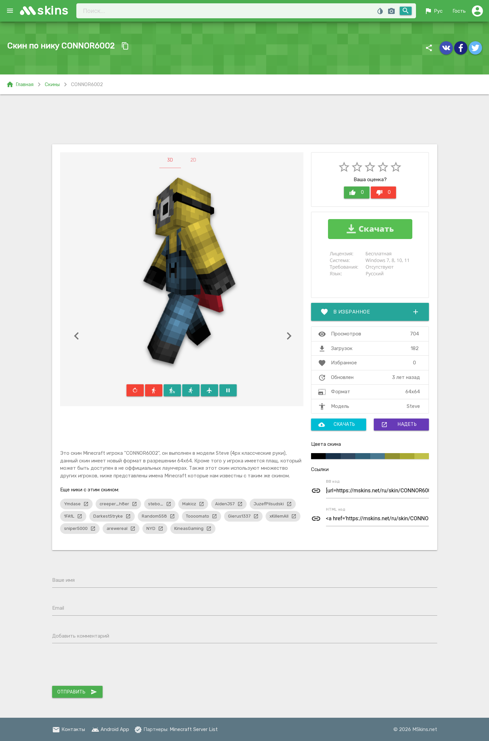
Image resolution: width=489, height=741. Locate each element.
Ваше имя (63, 580)
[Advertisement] (244, 119)
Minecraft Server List (194, 729)
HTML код (335, 509)
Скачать (336, 425)
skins (53, 10)
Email (58, 608)
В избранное (370, 312)
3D (170, 160)
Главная (20, 84)
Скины (52, 84)
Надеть (399, 425)
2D (193, 160)
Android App (110, 729)
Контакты (68, 729)
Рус (433, 11)
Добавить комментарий (80, 636)
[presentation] (102, 666)
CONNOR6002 (87, 84)
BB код (333, 481)
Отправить (77, 692)
